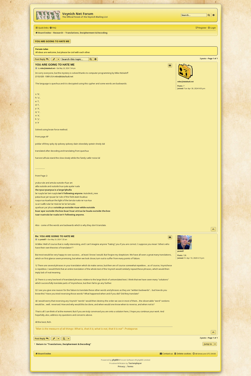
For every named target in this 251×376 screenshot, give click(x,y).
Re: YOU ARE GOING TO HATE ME (54, 236)
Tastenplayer (135, 363)
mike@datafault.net (185, 82)
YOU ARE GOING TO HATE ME (52, 41)
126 (184, 255)
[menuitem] (52, 28)
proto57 (180, 251)
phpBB (115, 360)
